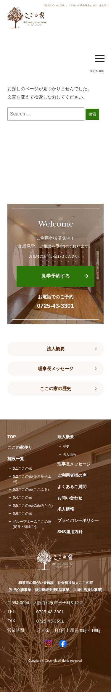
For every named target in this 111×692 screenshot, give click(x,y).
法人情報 (69, 454)
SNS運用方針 (70, 531)
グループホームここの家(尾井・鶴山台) (32, 524)
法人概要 (56, 348)
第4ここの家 (22, 497)
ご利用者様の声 (71, 475)
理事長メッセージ (55, 368)
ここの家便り (19, 447)
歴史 (66, 446)
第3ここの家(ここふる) (30, 489)
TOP (92, 71)
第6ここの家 (22, 514)
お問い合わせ (69, 497)
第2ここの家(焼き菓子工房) (31, 479)
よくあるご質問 (71, 486)
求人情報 (65, 509)
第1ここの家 (22, 468)
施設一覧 (15, 458)
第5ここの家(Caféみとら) (32, 505)
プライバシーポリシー (78, 520)
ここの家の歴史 (55, 388)
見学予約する (55, 275)
